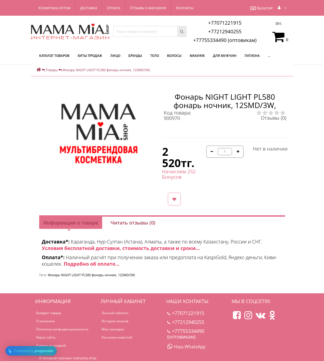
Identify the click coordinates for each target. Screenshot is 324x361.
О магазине (45, 321)
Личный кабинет (115, 313)
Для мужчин (224, 55)
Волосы (174, 55)
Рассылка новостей (117, 337)
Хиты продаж (90, 55)
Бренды (135, 55)
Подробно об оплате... (91, 264)
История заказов (115, 321)
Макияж (197, 55)
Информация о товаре (70, 222)
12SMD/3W (126, 275)
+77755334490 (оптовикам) (224, 40)
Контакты (184, 7)
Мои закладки (113, 329)
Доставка (88, 7)
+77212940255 (225, 31)
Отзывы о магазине (148, 7)
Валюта (261, 8)
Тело (154, 55)
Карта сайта (45, 337)
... (269, 55)
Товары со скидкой (51, 345)
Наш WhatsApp (186, 347)
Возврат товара (48, 313)
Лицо (115, 55)
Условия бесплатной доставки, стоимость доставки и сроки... (121, 248)
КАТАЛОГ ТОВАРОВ (54, 55)
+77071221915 (225, 22)
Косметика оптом (55, 7)
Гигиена (252, 55)
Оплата (113, 7)
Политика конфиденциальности (62, 329)
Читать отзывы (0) (133, 222)
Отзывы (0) (273, 118)
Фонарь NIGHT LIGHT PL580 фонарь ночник (82, 275)
